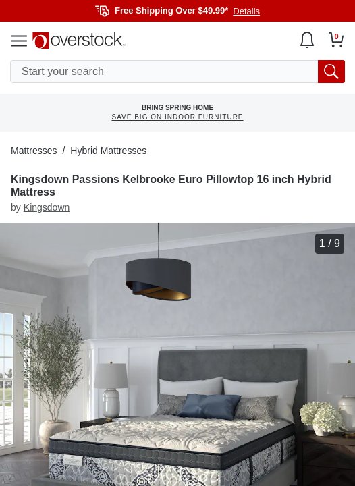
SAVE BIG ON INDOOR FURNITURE (177, 117)
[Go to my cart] (336, 39)
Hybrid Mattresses (108, 150)
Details (246, 11)
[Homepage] (79, 40)
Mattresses (34, 150)
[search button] (331, 71)
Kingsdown (47, 207)
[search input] (177, 71)
